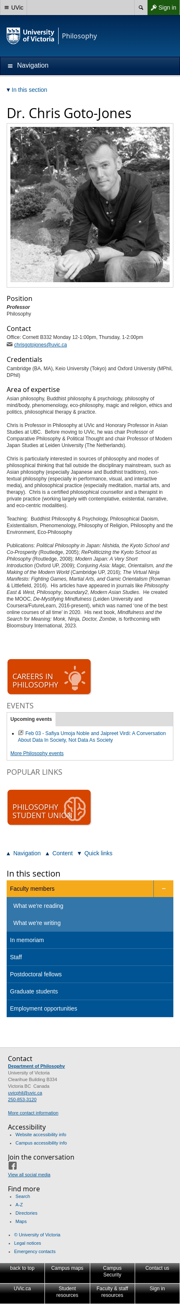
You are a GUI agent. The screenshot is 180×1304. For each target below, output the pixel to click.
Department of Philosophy (36, 1066)
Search (22, 1196)
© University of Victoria (37, 1234)
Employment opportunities (43, 1008)
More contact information (33, 1112)
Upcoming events (31, 719)
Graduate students (34, 991)
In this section (33, 873)
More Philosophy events (37, 753)
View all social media (29, 1174)
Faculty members (32, 888)
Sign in (161, 7)
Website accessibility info (40, 1134)
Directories (26, 1213)
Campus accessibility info (41, 1142)
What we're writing (37, 923)
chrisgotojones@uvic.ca (40, 345)
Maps (21, 1221)
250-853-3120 (22, 1099)
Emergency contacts (35, 1251)
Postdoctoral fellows (36, 974)
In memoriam (27, 940)
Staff (16, 957)
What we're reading (38, 905)
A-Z (19, 1204)
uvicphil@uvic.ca (25, 1092)
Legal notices (27, 1243)
